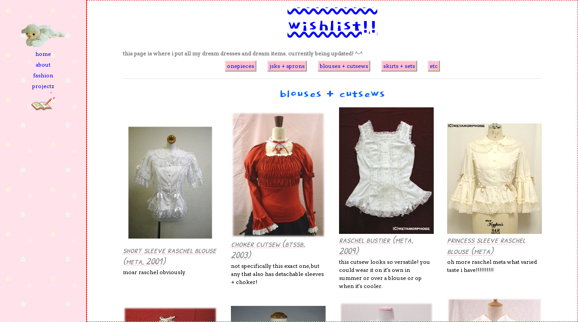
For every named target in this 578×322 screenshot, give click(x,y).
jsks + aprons (287, 66)
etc (434, 66)
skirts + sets (399, 66)
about (43, 64)
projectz (43, 86)
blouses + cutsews (344, 66)
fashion (43, 75)
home (43, 54)
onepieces (240, 66)
